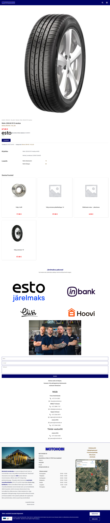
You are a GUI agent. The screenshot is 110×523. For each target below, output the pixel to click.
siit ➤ (38, 518)
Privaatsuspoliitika (92, 452)
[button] (102, 3)
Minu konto (92, 454)
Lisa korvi (6, 140)
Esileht (3, 120)
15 (46, 161)
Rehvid (17, 120)
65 (46, 164)
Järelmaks (92, 457)
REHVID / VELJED (10, 120)
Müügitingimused (92, 450)
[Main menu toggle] (106, 2)
